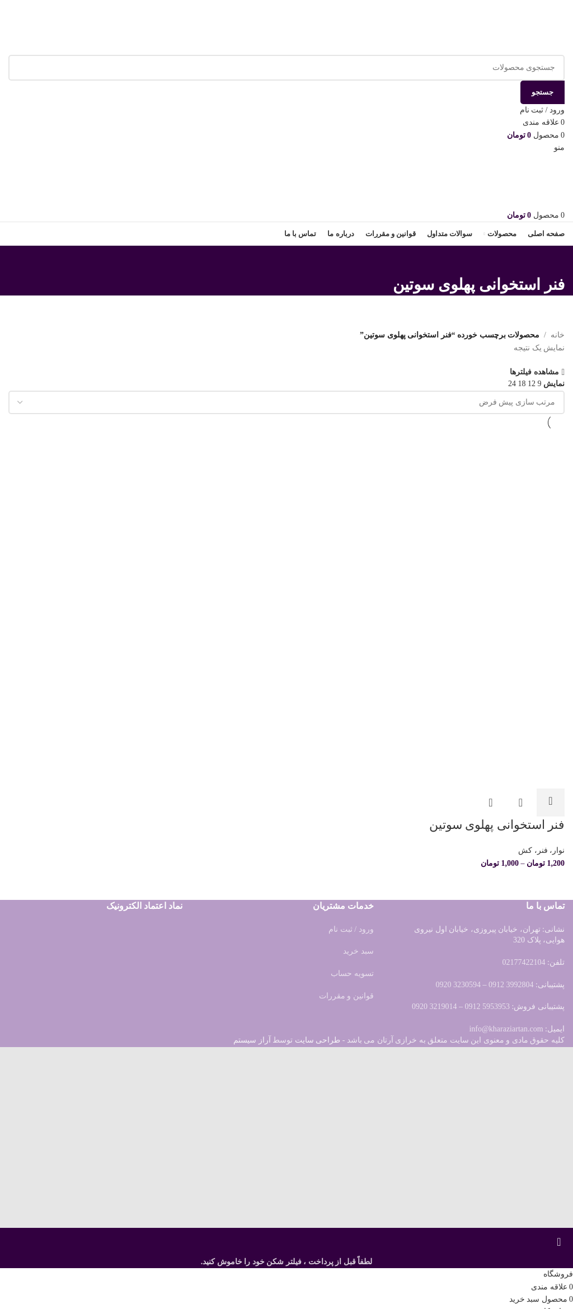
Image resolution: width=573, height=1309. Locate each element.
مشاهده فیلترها (534, 372)
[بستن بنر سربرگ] (559, 1242)
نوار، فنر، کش (541, 849)
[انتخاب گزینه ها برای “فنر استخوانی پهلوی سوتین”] (551, 801)
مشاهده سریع (521, 801)
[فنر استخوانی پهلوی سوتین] (476, 519)
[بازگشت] (551, 260)
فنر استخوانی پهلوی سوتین (497, 823)
